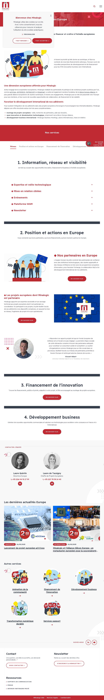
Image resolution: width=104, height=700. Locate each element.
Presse (10, 685)
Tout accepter (42, 41)
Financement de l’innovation (58, 146)
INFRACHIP (30, 92)
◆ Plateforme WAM (52, 204)
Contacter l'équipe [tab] (13, 447)
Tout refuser (22, 41)
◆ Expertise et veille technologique (52, 184)
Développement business (83, 146)
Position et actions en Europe (31, 146)
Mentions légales (52, 697)
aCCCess (13, 92)
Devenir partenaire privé (18, 688)
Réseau (13, 146)
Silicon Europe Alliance (87, 92)
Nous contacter (16, 665)
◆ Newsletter (52, 210)
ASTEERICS (21, 92)
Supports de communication (20, 681)
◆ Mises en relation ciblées (52, 191)
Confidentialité (65, 697)
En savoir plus (77, 279)
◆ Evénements (52, 197)
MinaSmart (41, 92)
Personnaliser (28, 34)
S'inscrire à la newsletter (69, 663)
